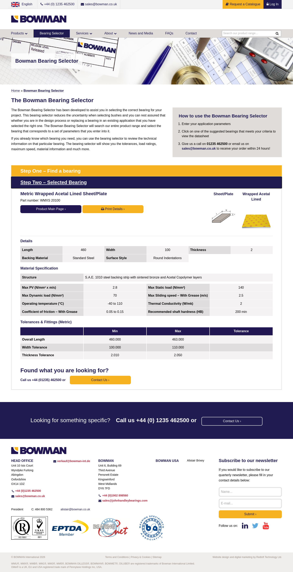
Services (82, 33)
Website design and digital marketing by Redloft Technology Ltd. (247, 557)
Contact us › (100, 380)
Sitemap (157, 557)
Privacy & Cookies (141, 557)
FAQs (169, 33)
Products (17, 33)
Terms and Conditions (117, 557)
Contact (191, 33)
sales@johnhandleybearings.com (123, 500)
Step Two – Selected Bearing (53, 182)
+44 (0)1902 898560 (113, 495)
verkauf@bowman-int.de (71, 461)
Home (15, 90)
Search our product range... (240, 33)
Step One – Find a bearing (50, 171)
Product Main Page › (51, 209)
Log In (273, 4)
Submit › (250, 514)
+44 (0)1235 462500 (26, 490)
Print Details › (113, 209)
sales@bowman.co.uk (199, 148)
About (108, 33)
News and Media (141, 33)
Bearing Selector (52, 33)
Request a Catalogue (243, 4)
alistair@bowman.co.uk (75, 509)
